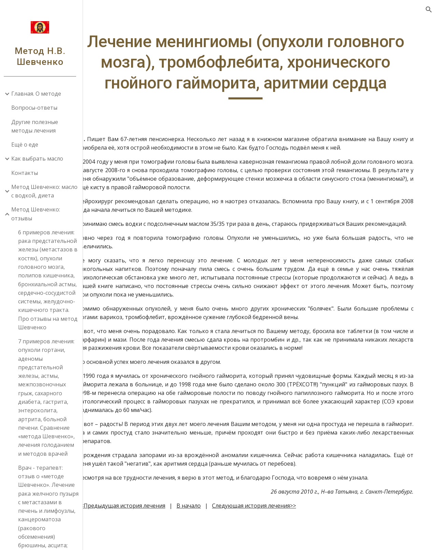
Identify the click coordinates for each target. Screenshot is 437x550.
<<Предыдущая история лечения (152, 534)
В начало (220, 534)
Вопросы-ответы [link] (37, 107)
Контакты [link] (27, 173)
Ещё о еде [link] (27, 144)
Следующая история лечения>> (285, 534)
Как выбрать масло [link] (40, 158)
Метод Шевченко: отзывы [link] (38, 214)
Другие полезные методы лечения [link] (37, 126)
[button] (429, 9)
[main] (261, 76)
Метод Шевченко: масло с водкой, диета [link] (47, 191)
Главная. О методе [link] (39, 93)
